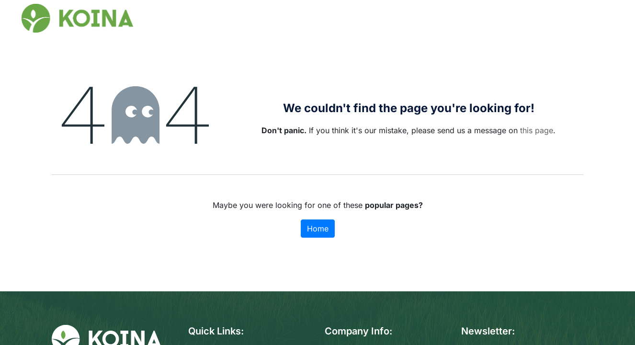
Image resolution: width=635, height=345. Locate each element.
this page (536, 130)
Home (318, 228)
